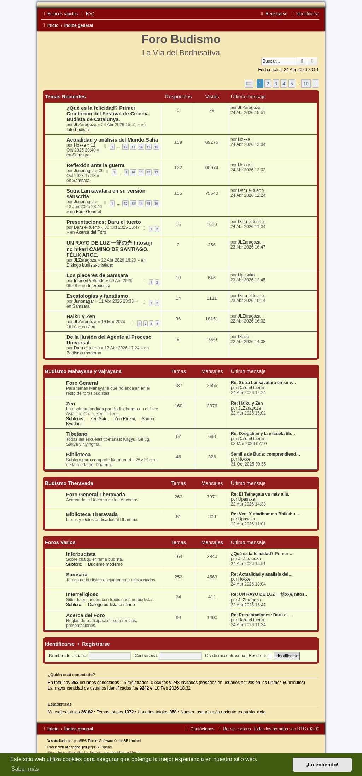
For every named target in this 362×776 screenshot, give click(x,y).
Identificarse (60, 644)
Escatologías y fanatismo (97, 296)
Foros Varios (60, 542)
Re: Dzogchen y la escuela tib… (263, 433)
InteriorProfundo (89, 280)
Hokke (80, 145)
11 (140, 172)
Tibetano (76, 434)
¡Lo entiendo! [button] (322, 765)
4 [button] (283, 83)
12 (125, 146)
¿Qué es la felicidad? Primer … (262, 553)
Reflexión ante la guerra (95, 165)
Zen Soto (96, 418)
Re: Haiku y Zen (247, 403)
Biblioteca (78, 454)
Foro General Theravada (95, 494)
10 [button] (306, 83)
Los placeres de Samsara (97, 275)
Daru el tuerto (251, 190)
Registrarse (96, 644)
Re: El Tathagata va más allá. (260, 494)
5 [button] (292, 83)
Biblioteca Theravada (92, 514)
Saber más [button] (25, 769)
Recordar (260, 655)
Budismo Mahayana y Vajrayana (83, 371)
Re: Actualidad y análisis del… (262, 574)
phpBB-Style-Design (125, 752)
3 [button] (276, 83)
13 (133, 146)
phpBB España (100, 747)
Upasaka (246, 275)
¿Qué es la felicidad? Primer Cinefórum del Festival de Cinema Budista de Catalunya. (107, 113)
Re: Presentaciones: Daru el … (262, 614)
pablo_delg (254, 711)
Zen (91, 326)
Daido (243, 336)
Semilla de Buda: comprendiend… (265, 454)
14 (140, 146)
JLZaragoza (85, 124)
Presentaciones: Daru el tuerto (103, 222)
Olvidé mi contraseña (225, 655)
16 (156, 146)
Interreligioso (82, 594)
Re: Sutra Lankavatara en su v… (263, 382)
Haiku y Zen (80, 316)
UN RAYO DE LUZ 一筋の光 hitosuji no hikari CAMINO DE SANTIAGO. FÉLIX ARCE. (109, 249)
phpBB (79, 741)
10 (133, 172)
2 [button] (268, 83)
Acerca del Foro (91, 232)
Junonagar (84, 170)
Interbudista (77, 129)
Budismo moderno (83, 352)
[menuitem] (87, 13)
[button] (249, 84)
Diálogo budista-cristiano (89, 265)
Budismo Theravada (69, 483)
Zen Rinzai (122, 418)
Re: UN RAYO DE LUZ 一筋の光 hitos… (270, 594)
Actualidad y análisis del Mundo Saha (112, 140)
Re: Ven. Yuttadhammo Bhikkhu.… (265, 514)
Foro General (88, 211)
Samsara (80, 155)
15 (148, 146)
